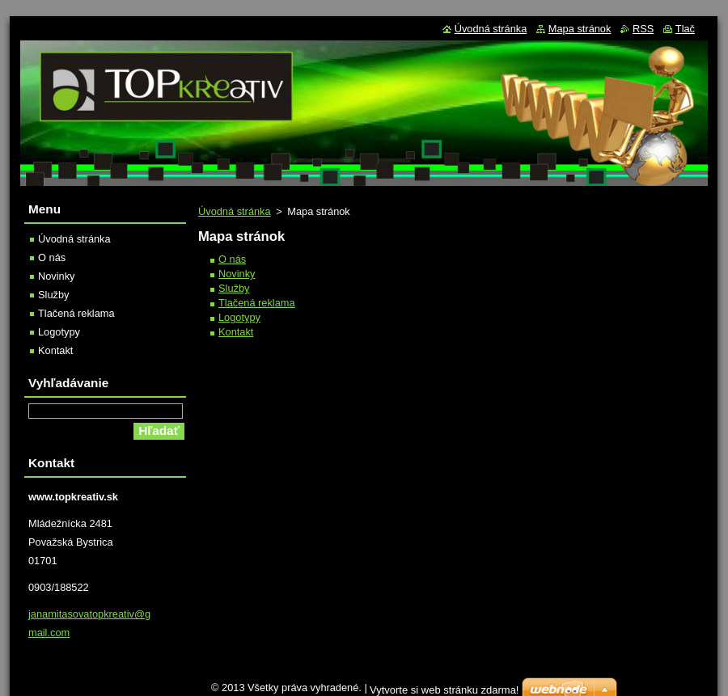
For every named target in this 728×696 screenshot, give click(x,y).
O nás (232, 259)
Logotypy (239, 317)
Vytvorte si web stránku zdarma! (444, 690)
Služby (233, 288)
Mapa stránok (580, 29)
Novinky (237, 274)
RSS (643, 29)
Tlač (685, 29)
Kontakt (235, 332)
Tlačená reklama (256, 303)
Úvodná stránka (234, 211)
